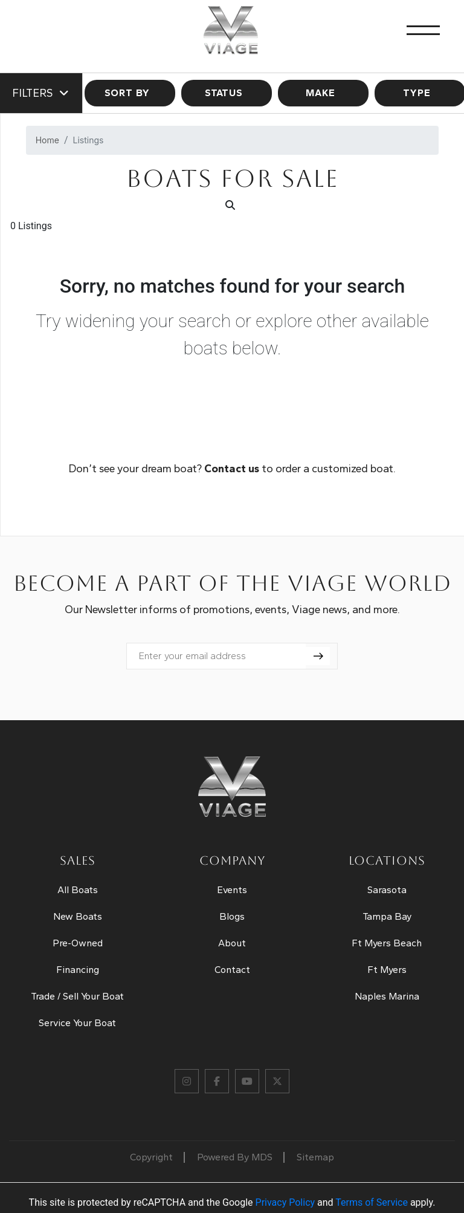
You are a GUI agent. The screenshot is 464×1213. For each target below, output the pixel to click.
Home (47, 140)
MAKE (323, 93)
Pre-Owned (78, 943)
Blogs (232, 916)
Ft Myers (387, 969)
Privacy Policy (285, 1202)
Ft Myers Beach (387, 943)
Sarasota (387, 890)
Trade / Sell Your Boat (77, 996)
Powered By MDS (234, 1157)
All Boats (77, 890)
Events (232, 890)
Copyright (151, 1157)
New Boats (77, 916)
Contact (232, 969)
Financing (77, 969)
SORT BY (130, 93)
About (232, 943)
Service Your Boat (77, 1023)
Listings (88, 140)
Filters (41, 93)
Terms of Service (371, 1202)
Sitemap (315, 1157)
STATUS (227, 93)
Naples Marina (387, 996)
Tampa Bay (386, 916)
